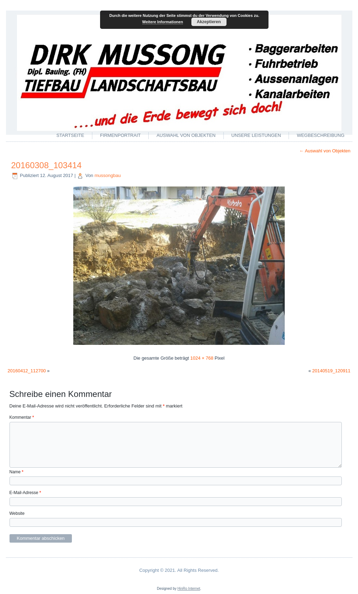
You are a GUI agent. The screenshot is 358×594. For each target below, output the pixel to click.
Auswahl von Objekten (185, 135)
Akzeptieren (209, 21)
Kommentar (22, 417)
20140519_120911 (331, 370)
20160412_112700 (27, 370)
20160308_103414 (46, 165)
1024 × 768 (201, 358)
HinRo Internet (189, 588)
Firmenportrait (120, 135)
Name (17, 471)
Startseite (70, 135)
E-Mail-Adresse (25, 492)
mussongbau (107, 175)
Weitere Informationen (162, 22)
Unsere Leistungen (256, 135)
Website (17, 513)
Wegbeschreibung (320, 135)
